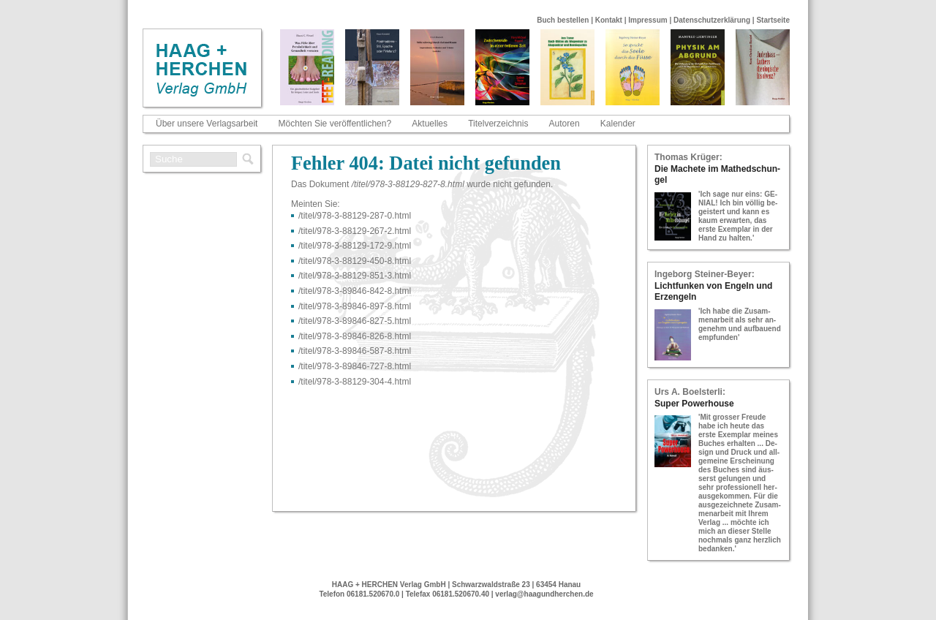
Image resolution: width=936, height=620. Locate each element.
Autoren (564, 123)
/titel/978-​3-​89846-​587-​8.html (354, 351)
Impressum (647, 20)
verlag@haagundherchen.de (544, 594)
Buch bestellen (563, 20)
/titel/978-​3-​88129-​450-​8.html (354, 261)
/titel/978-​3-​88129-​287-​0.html (354, 216)
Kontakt (608, 20)
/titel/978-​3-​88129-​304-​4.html (354, 382)
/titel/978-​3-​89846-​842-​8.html (354, 291)
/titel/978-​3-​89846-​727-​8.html (354, 366)
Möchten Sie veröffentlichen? (335, 123)
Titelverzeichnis (498, 123)
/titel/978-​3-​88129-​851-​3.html (354, 276)
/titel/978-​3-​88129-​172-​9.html (354, 246)
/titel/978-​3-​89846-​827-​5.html (354, 321)
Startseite (773, 20)
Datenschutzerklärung (711, 20)
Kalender (617, 123)
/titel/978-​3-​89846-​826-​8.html (354, 336)
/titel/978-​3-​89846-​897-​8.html (354, 306)
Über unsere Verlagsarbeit (206, 123)
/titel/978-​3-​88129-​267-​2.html (354, 231)
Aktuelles (430, 123)
